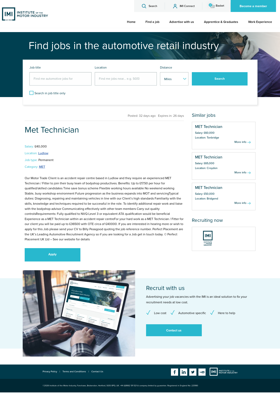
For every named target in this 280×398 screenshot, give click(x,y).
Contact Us (97, 371)
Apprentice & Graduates (221, 22)
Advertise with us (181, 22)
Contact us (173, 330)
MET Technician (208, 126)
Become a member (253, 6)
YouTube (202, 372)
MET (42, 167)
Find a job (152, 22)
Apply (52, 254)
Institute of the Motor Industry (224, 372)
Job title (35, 68)
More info (240, 142)
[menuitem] (131, 22)
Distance (166, 68)
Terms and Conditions (74, 371)
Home (131, 22)
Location (101, 68)
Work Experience (260, 22)
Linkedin (183, 372)
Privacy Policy (50, 371)
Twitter (192, 372)
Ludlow (43, 153)
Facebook (174, 372)
